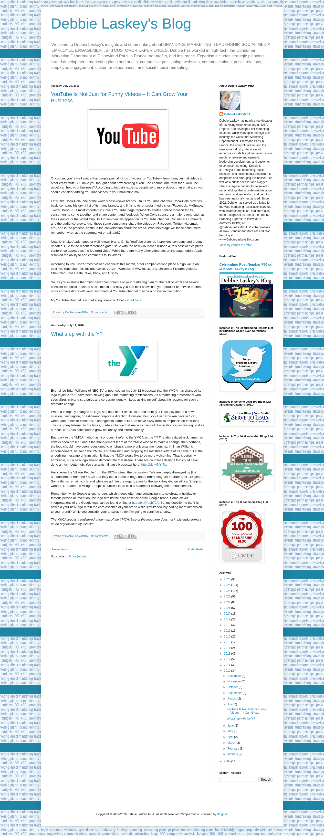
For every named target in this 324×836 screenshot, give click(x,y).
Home (128, 549)
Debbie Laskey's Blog (121, 23)
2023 (227, 596)
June (230, 725)
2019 (227, 619)
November (234, 681)
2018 (227, 625)
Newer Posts (60, 549)
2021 (227, 608)
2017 (227, 630)
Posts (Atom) (77, 556)
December (234, 676)
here (138, 300)
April (230, 737)
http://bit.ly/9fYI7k (153, 464)
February (233, 748)
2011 (227, 665)
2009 (227, 761)
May (230, 731)
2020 (227, 613)
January (233, 754)
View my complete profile (235, 245)
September (234, 693)
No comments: (100, 312)
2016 (227, 636)
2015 (227, 642)
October (233, 687)
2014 (227, 648)
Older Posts (196, 549)
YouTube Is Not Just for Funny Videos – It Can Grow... (246, 711)
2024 (227, 591)
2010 (227, 670)
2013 (227, 653)
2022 (227, 602)
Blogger (222, 814)
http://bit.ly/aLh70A (145, 502)
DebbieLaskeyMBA (237, 114)
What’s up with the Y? (77, 334)
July (230, 704)
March (231, 742)
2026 (227, 579)
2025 (227, 585)
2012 (227, 659)
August (232, 698)
